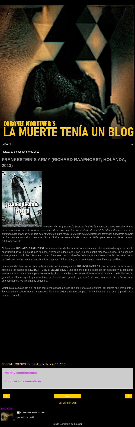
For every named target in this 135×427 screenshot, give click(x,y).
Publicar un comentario (22, 381)
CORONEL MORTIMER (32, 412)
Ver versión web (67, 402)
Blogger (78, 424)
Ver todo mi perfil (25, 417)
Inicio (67, 396)
